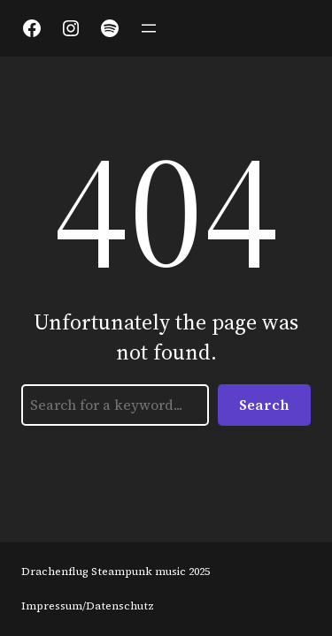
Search (264, 404)
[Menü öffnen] (148, 28)
